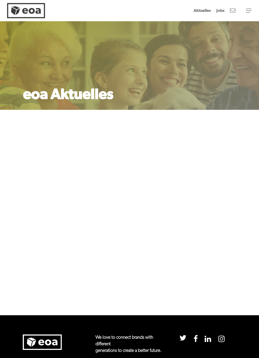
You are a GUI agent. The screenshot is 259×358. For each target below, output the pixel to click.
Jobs (220, 11)
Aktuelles (202, 11)
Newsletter (232, 10)
